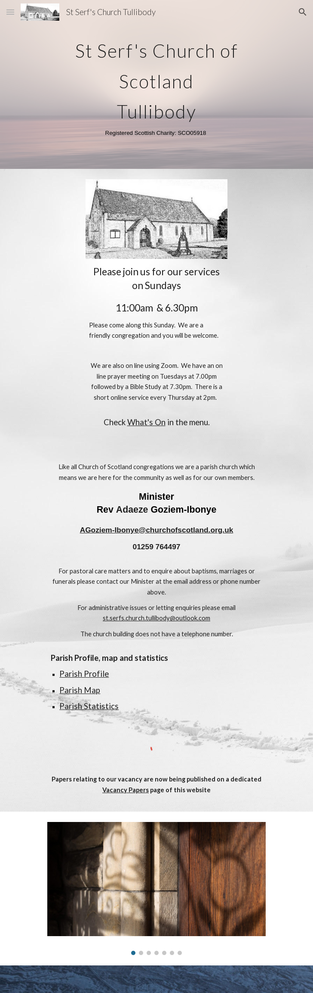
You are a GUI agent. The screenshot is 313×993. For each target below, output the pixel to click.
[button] (10, 12)
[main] (156, 84)
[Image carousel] (156, 888)
